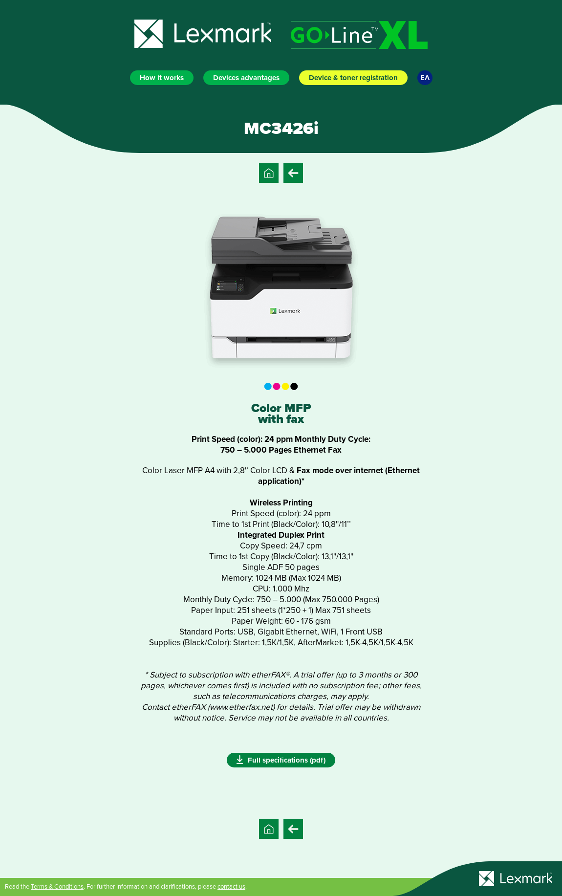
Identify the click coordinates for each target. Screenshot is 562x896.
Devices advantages (246, 77)
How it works (162, 77)
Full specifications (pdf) (281, 759)
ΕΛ (425, 77)
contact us (231, 887)
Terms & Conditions (57, 887)
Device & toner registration (353, 77)
